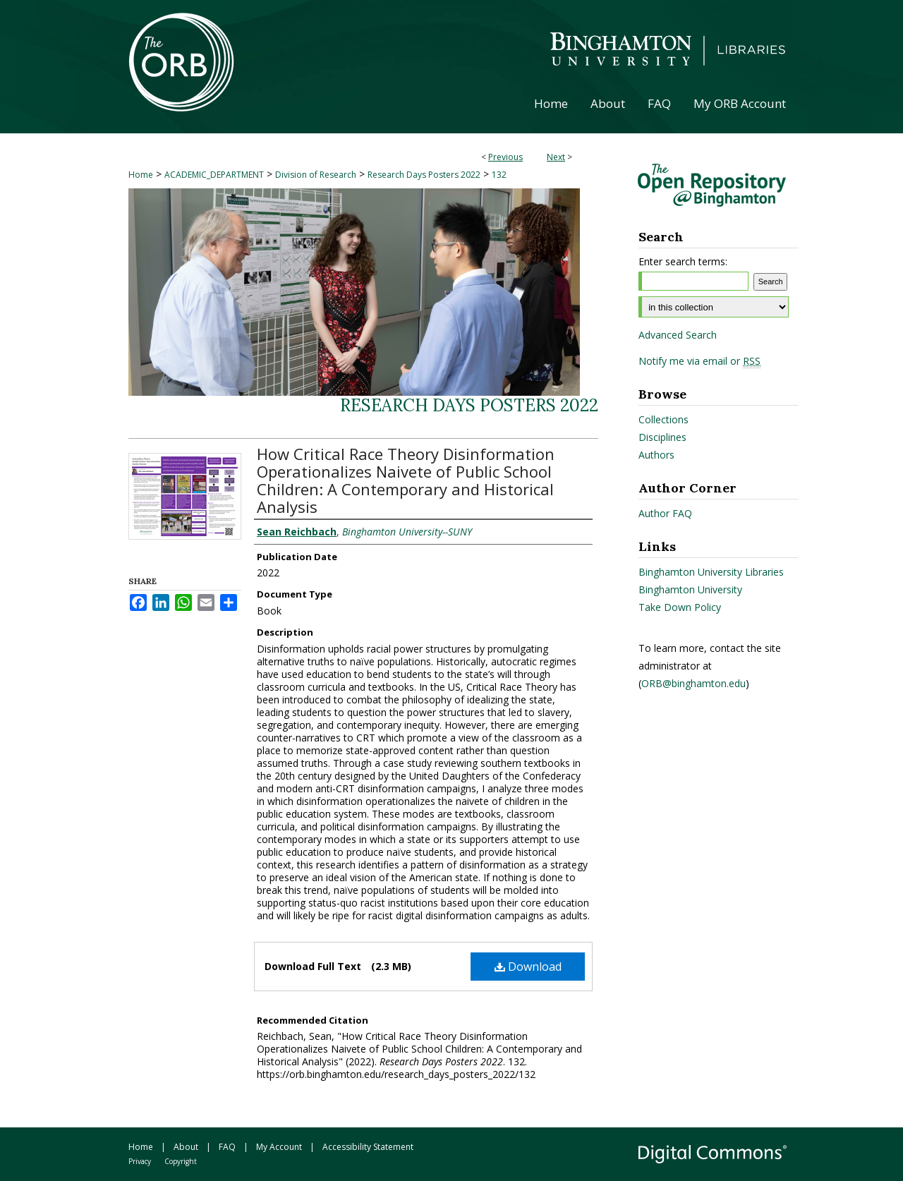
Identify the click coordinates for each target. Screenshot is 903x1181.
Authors (656, 454)
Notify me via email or (699, 361)
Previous (505, 157)
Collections (663, 419)
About (186, 1147)
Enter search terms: (682, 261)
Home (140, 175)
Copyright (180, 1161)
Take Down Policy (679, 607)
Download (528, 966)
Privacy (139, 1161)
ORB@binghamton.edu (693, 683)
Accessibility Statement (367, 1147)
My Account (279, 1147)
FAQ (227, 1147)
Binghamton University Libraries (711, 572)
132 (499, 175)
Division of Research (315, 175)
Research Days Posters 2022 (424, 175)
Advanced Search (677, 334)
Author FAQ (665, 513)
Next (556, 157)
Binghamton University (690, 589)
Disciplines (662, 437)
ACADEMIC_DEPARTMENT (214, 175)
